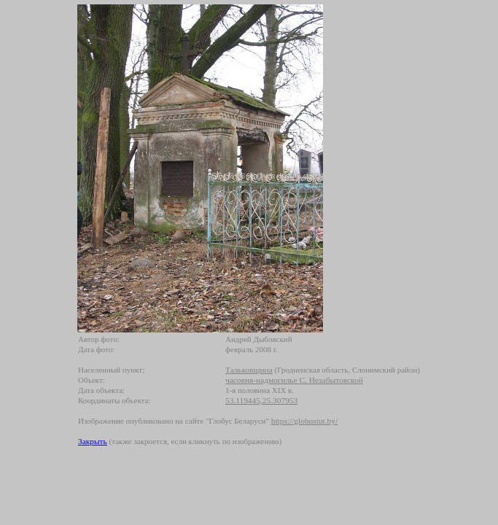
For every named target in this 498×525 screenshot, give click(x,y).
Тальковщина (249, 369)
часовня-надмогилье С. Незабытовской (294, 380)
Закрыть (92, 441)
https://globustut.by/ (304, 420)
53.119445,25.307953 (261, 400)
